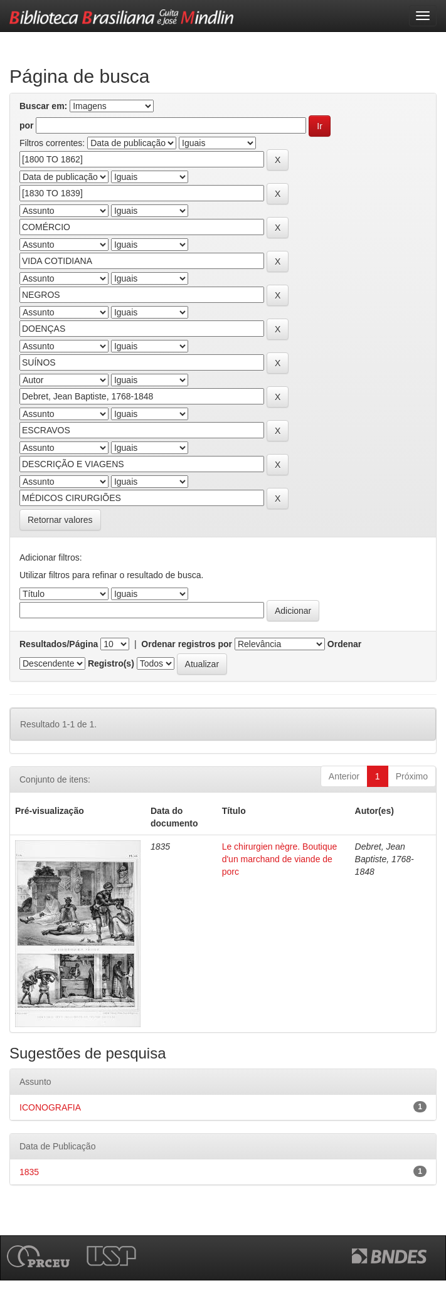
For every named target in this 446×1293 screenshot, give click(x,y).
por (26, 125)
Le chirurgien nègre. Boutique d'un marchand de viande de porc (279, 859)
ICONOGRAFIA (50, 1107)
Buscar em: (43, 106)
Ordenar (344, 644)
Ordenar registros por (186, 644)
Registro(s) (111, 663)
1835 (29, 1172)
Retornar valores (60, 520)
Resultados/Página (58, 644)
